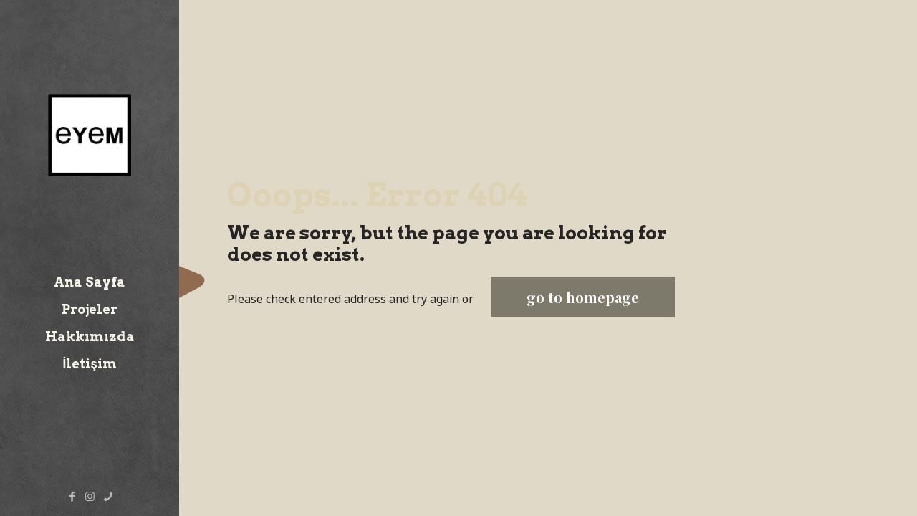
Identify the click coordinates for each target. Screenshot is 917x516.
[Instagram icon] (90, 496)
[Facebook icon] (72, 496)
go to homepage (583, 297)
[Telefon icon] (107, 496)
